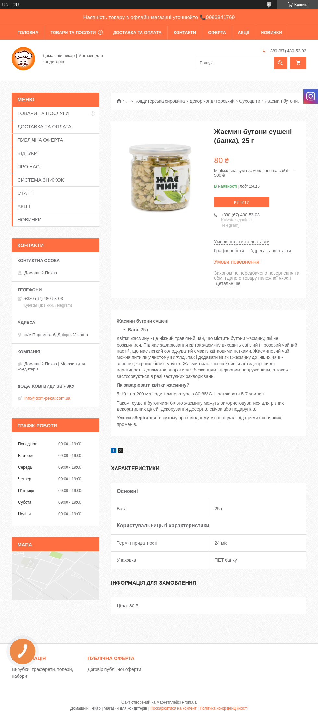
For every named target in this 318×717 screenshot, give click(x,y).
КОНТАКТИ (185, 32)
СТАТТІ (26, 193)
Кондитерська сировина (160, 101)
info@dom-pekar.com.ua (47, 398)
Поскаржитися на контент (173, 708)
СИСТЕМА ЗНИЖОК (41, 179)
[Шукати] (280, 63)
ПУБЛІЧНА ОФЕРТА (40, 140)
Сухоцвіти (249, 101)
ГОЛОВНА (28, 32)
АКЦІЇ (243, 32)
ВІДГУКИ (28, 153)
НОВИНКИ (271, 32)
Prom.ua (189, 702)
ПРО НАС (29, 166)
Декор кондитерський (212, 101)
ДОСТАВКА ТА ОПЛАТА (137, 32)
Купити (242, 202)
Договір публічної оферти (114, 669)
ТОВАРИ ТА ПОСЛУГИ (73, 32)
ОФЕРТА (217, 32)
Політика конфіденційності (224, 708)
